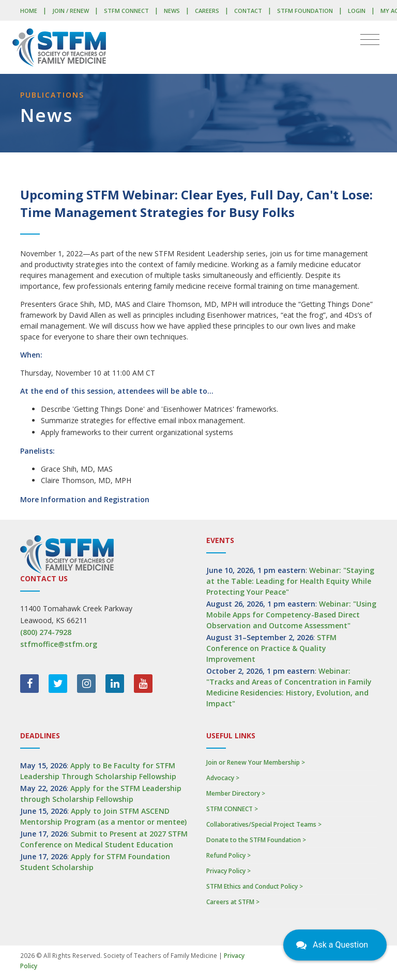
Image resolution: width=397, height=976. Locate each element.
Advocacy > (222, 777)
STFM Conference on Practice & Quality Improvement (271, 648)
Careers (207, 10)
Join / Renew (70, 10)
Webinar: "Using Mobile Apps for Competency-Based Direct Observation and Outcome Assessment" (291, 614)
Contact (248, 10)
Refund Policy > (228, 855)
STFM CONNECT (126, 10)
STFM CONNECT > (232, 808)
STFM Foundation (305, 10)
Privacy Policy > (228, 870)
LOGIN (356, 10)
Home (28, 10)
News (172, 10)
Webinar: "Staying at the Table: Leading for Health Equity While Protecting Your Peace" (290, 581)
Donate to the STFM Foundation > (256, 839)
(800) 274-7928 (45, 632)
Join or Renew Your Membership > (255, 762)
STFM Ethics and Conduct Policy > (254, 886)
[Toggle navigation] (370, 39)
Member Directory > (235, 793)
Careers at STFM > (232, 901)
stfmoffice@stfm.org (58, 644)
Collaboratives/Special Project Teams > (264, 824)
